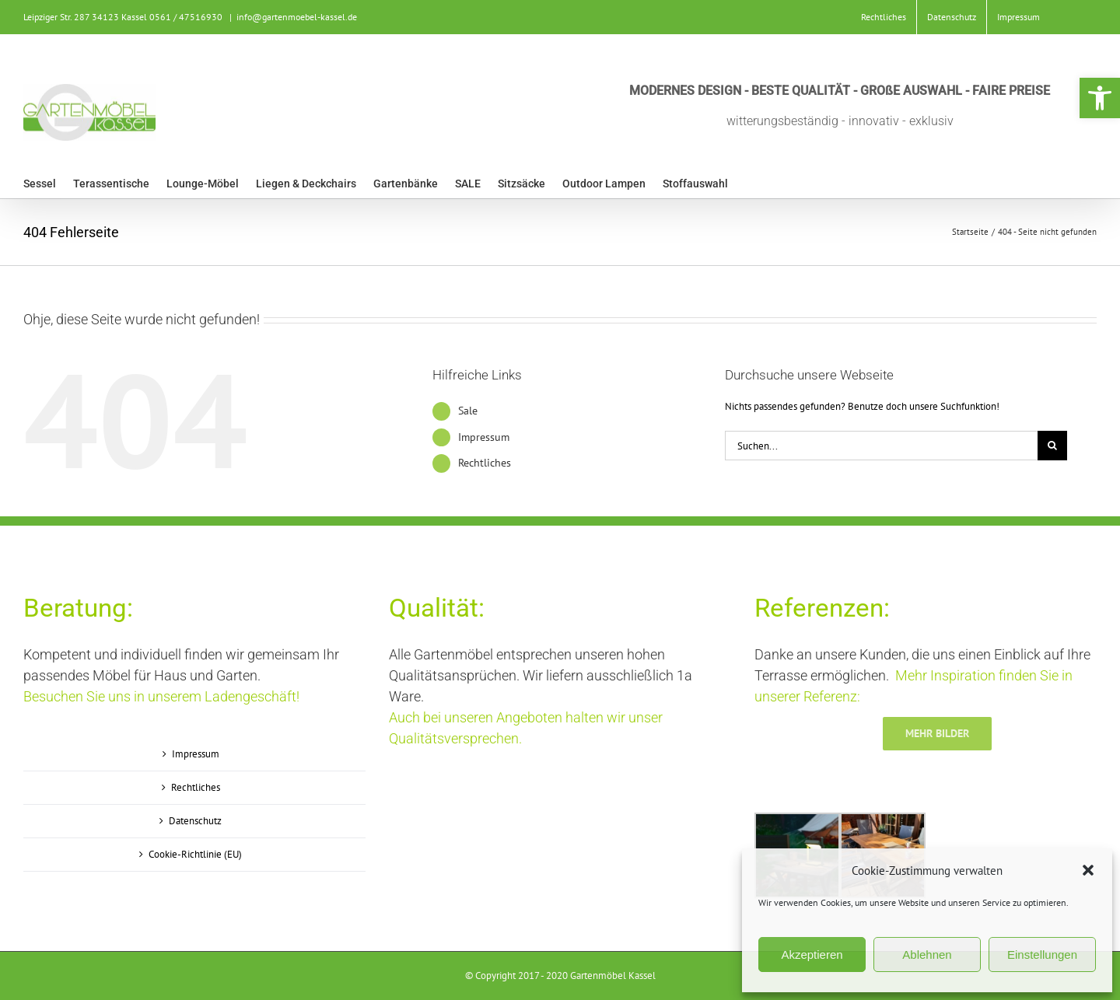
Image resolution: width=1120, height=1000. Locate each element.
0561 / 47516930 (185, 17)
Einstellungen (1042, 954)
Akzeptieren (811, 954)
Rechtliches (484, 463)
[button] (1100, 98)
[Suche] (1052, 445)
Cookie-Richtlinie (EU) (195, 854)
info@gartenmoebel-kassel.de (296, 17)
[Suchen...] (881, 445)
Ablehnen (926, 954)
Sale (468, 411)
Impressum (483, 437)
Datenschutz (195, 820)
